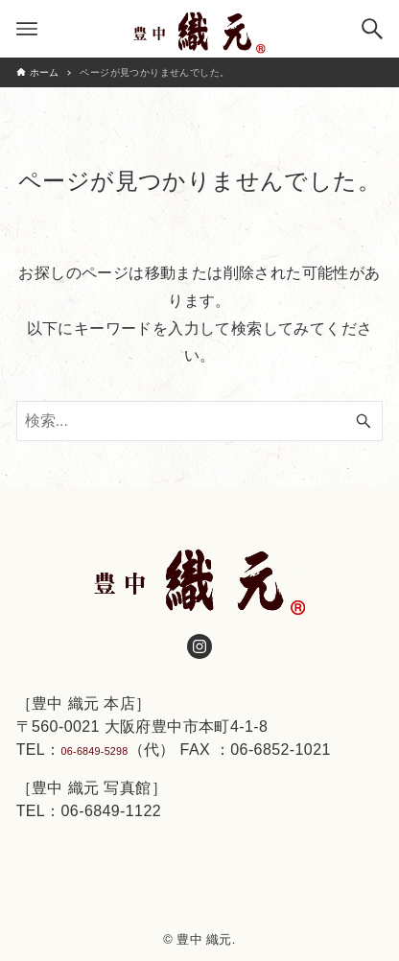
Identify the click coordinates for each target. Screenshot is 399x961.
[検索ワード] (200, 421)
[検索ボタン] (372, 29)
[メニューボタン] (27, 29)
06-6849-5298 (111, 746)
